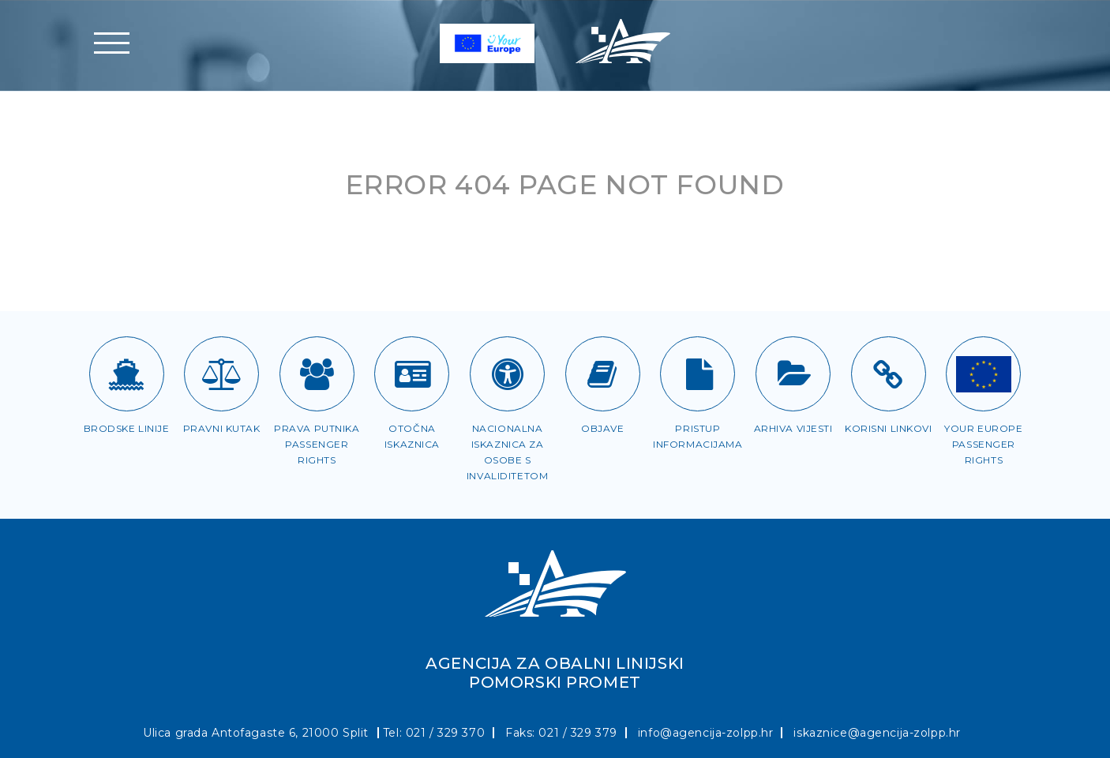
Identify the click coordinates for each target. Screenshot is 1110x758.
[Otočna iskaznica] (411, 373)
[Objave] (602, 373)
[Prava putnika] (316, 373)
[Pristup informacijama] (697, 373)
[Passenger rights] (983, 373)
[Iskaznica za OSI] (507, 373)
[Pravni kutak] (221, 373)
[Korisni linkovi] (888, 373)
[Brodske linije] (126, 373)
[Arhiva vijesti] (793, 373)
